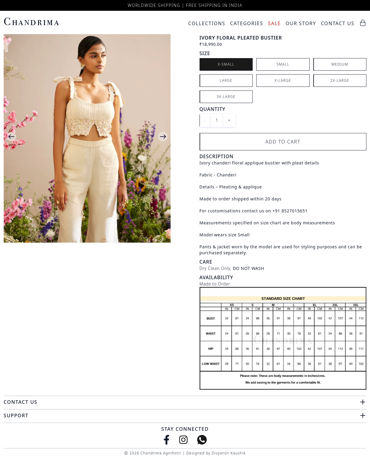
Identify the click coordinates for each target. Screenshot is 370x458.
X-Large (283, 80)
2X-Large (339, 80)
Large (226, 80)
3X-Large (226, 96)
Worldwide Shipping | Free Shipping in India (185, 5)
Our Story (301, 23)
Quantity (212, 109)
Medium (339, 64)
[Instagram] (183, 440)
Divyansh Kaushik (228, 453)
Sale (274, 23)
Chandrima (32, 21)
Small (282, 64)
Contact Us (337, 23)
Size (205, 53)
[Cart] (362, 22)
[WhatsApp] (202, 440)
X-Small (226, 64)
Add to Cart (282, 141)
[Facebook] (167, 440)
